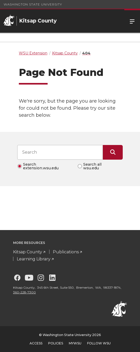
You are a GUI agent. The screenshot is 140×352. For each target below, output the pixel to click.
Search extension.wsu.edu (41, 166)
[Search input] (60, 152)
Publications (66, 251)
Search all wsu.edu (92, 166)
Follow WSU (99, 343)
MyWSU (75, 343)
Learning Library (34, 258)
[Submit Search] (113, 152)
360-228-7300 (24, 292)
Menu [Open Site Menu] (132, 21)
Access (36, 343)
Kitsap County (27, 251)
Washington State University (33, 4)
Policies (55, 343)
